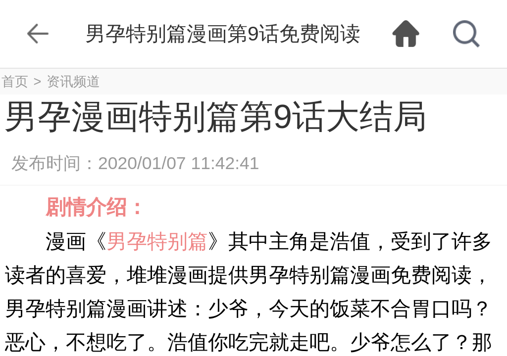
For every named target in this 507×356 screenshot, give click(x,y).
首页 (14, 81)
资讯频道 (73, 81)
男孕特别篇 (157, 241)
